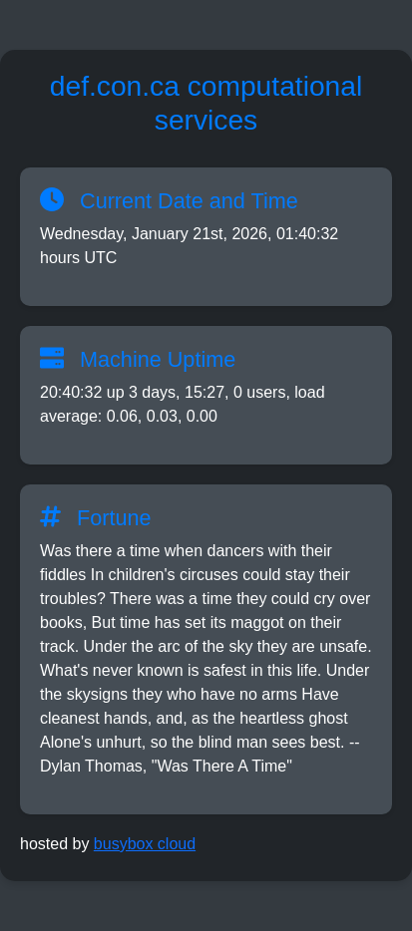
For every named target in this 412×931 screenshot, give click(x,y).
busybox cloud (145, 843)
